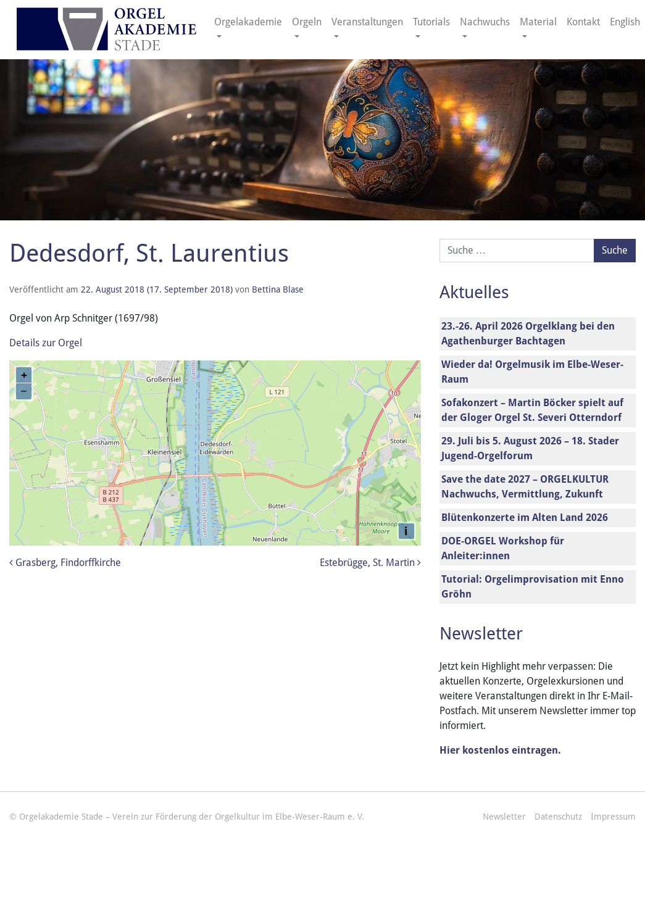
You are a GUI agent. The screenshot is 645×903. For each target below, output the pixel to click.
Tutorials (431, 22)
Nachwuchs (485, 22)
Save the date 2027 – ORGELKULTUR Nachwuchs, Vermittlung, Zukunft (525, 486)
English (625, 22)
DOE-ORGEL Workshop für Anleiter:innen (502, 548)
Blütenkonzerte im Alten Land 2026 (524, 517)
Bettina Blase (278, 289)
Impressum (613, 817)
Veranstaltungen (367, 22)
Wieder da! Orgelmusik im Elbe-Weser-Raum (532, 372)
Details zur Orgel (45, 343)
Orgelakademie (248, 22)
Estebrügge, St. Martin (370, 562)
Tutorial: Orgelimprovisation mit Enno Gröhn (532, 586)
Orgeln (307, 22)
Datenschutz (558, 817)
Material (538, 22)
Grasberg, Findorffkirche (65, 562)
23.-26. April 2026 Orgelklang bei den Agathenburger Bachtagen (528, 333)
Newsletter (504, 817)
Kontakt (583, 22)
